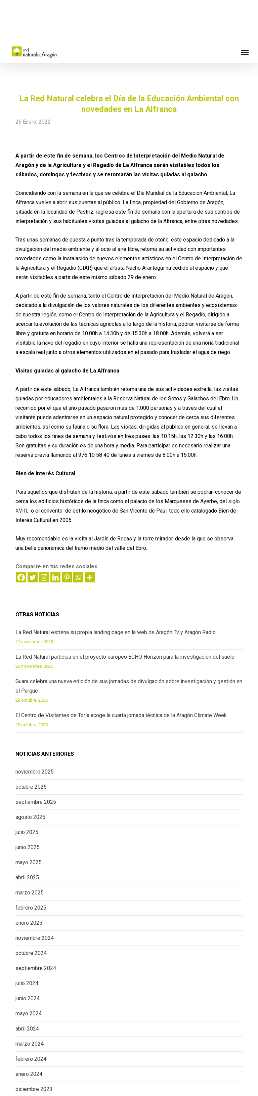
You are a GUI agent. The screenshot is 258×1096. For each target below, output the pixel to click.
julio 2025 (26, 832)
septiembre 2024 (35, 968)
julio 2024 (26, 983)
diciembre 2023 (33, 1089)
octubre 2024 (31, 953)
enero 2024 (28, 1074)
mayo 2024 (28, 1013)
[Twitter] (33, 577)
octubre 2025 (31, 787)
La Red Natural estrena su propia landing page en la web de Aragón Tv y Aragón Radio (115, 632)
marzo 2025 (29, 892)
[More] (90, 577)
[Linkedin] (55, 577)
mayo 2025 (28, 862)
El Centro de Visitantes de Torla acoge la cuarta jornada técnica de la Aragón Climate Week (121, 715)
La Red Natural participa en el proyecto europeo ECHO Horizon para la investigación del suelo (124, 657)
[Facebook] (21, 577)
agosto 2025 (30, 817)
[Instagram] (44, 577)
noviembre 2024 (34, 938)
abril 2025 (27, 877)
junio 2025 (27, 847)
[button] (245, 52)
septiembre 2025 (35, 802)
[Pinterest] (67, 577)
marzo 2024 (29, 1044)
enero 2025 (28, 923)
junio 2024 (27, 998)
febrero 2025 (30, 908)
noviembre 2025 (34, 772)
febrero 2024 (30, 1059)
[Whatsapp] (78, 577)
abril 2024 (27, 1028)
